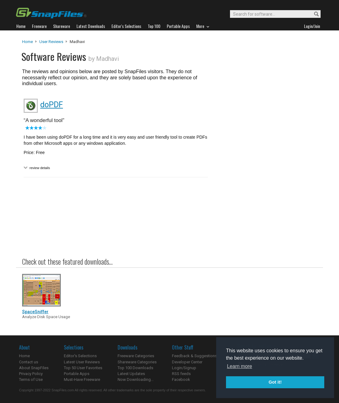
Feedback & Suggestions (194, 356)
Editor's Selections (80, 356)
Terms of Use (31, 379)
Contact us (28, 362)
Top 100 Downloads (135, 367)
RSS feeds (181, 373)
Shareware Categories (137, 362)
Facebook (181, 379)
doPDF (51, 104)
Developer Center (187, 362)
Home (27, 41)
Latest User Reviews (82, 362)
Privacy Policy (31, 373)
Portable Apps (76, 373)
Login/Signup (184, 367)
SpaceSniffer (35, 311)
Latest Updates (131, 373)
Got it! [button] (275, 382)
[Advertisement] (265, 164)
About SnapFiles (34, 367)
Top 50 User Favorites (83, 367)
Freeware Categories (136, 356)
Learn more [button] (239, 366)
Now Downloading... (136, 379)
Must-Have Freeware (82, 379)
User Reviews (51, 41)
